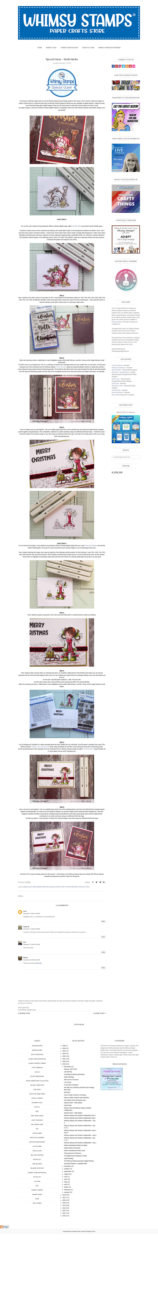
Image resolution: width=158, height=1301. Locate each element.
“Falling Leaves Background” (40, 747)
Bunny (25, 957)
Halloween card (37, 1191)
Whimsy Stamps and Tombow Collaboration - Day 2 (80, 1202)
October (66, 1236)
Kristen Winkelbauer (37, 1209)
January (66, 1259)
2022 (64, 1123)
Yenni (37, 1266)
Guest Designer (37, 1187)
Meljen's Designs (37, 1222)
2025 (64, 1115)
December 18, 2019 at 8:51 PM (31, 960)
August (66, 1241)
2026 (64, 1113)
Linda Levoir (37, 1218)
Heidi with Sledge (48, 887)
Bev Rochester (116, 370)
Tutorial (37, 1248)
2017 (64, 1264)
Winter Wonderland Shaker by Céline (75, 1212)
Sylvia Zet (37, 1244)
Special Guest (60, 887)
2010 (64, 1283)
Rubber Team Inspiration (37, 1239)
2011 (64, 1280)
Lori (24, 942)
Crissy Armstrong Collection (37, 1148)
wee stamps (37, 1270)
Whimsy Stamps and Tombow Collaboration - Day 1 (80, 1210)
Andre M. (26, 926)
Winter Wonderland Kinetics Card (74, 1217)
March (66, 1254)
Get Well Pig (68, 1139)
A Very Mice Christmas (71, 1152)
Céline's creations (37, 1152)
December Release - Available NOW (75, 1230)
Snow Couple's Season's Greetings (75, 1162)
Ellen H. (37, 1174)
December (67, 1134)
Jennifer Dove (116, 390)
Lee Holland (37, 1213)
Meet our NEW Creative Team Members (76, 1164)
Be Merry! (67, 1159)
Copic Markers (37, 1134)
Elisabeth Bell (37, 1169)
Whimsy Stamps (117, 322)
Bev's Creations (37, 1121)
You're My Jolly (84, 887)
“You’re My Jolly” (61, 367)
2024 (64, 1118)
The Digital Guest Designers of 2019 (75, 1223)
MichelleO (37, 1226)
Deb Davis (37, 1156)
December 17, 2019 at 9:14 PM (31, 944)
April (65, 1251)
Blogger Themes (91, 1298)
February (67, 1257)
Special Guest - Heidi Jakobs (73, 1170)
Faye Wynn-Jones (117, 386)
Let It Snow (67, 1149)
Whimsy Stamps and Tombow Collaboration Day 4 (79, 1185)
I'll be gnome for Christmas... (73, 1220)
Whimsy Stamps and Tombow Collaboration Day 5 (79, 1182)
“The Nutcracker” (88, 749)
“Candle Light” (76, 226)
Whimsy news (37, 1261)
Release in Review (37, 1235)
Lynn (25, 911)
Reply (103, 921)
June (65, 1246)
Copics (37, 1139)
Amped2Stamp (37, 1117)
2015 (64, 1270)
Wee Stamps (116, 395)
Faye (37, 1178)
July (65, 1244)
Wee (37, 1253)
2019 (64, 1131)
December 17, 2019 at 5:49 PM (31, 929)
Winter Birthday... (69, 1144)
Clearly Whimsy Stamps (37, 1130)
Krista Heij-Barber (117, 392)
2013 (64, 1275)
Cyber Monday (68, 1225)
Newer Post (24, 1013)
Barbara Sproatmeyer (118, 367)
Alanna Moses (37, 1113)
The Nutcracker (72, 887)
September (67, 1238)
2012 (64, 1277)
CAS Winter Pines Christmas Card (75, 1167)
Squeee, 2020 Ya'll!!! (70, 1136)
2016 (64, 1267)
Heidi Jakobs (37, 887)
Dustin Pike (115, 383)
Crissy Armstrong (117, 365)
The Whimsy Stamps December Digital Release (79, 1228)
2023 (64, 1120)
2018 (64, 1262)
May (65, 1249)
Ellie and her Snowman (71, 1147)
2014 (64, 1272)
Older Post (99, 1013)
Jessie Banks (37, 1200)
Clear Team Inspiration (37, 1126)
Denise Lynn (116, 379)
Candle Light (27, 887)
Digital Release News (37, 1161)
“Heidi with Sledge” (91, 545)
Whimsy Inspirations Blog (74, 1298)
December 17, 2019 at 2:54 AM (31, 913)
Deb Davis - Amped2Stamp (120, 372)
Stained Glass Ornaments (72, 1215)
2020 (64, 1128)
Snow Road (67, 1172)
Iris (37, 1196)
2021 (64, 1126)
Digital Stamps (37, 1165)
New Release (37, 1231)
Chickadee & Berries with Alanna (74, 1141)
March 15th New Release (125, 412)
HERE (131, 344)
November (67, 1233)
